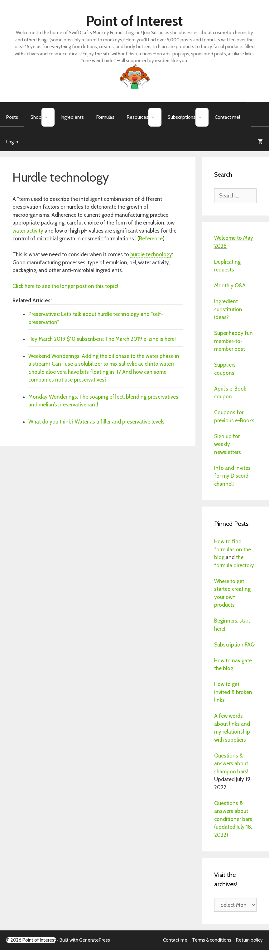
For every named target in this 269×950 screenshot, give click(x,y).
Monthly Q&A (230, 285)
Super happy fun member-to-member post (233, 341)
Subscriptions (188, 117)
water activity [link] (27, 231)
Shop (43, 117)
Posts (12, 117)
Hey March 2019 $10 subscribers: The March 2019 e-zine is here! (102, 339)
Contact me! (227, 117)
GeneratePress (94, 940)
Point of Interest (134, 20)
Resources (144, 117)
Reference (151, 238)
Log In (12, 142)
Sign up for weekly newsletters (227, 444)
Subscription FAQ (234, 645)
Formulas (105, 117)
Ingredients (72, 117)
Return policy (249, 940)
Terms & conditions (211, 940)
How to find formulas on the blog (232, 549)
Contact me (175, 940)
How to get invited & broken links (233, 692)
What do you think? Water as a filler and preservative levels (96, 422)
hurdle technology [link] (151, 254)
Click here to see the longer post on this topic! (65, 286)
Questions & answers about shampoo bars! (231, 764)
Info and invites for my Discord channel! (232, 476)
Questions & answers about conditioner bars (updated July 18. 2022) (233, 819)
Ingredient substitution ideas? (228, 309)
